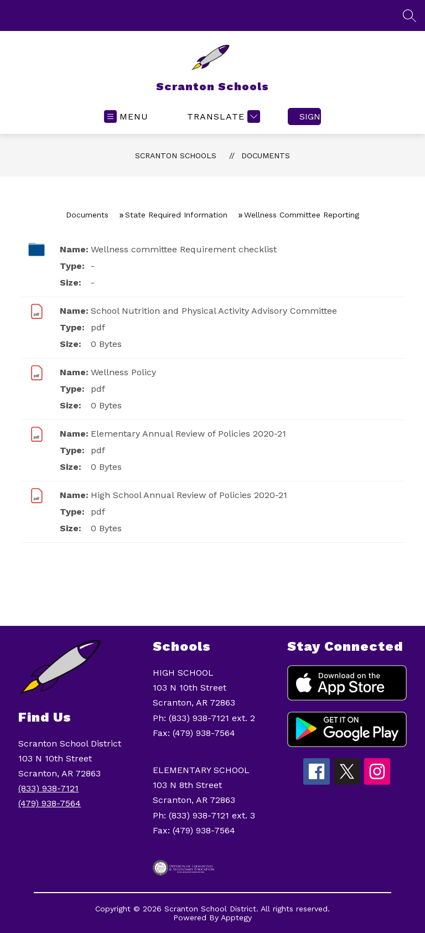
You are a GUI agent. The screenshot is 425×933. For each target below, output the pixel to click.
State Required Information (176, 214)
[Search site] (409, 15)
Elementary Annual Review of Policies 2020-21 (188, 433)
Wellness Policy (123, 372)
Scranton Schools (175, 155)
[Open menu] (126, 116)
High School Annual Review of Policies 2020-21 (189, 495)
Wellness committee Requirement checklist (184, 249)
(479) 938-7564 (49, 803)
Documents (265, 155)
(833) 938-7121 (48, 788)
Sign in (310, 116)
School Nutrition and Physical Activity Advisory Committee (214, 310)
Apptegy (236, 917)
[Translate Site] (222, 116)
